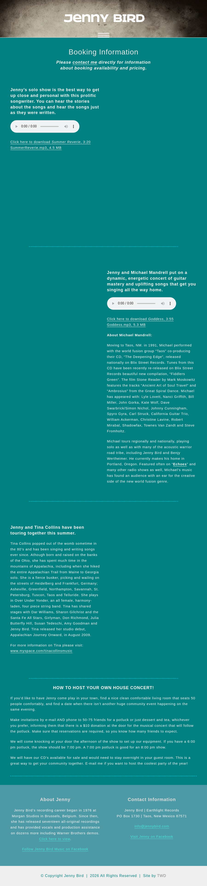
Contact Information (152, 799)
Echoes (180, 464)
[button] (103, 35)
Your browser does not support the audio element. (44, 126)
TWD (161, 876)
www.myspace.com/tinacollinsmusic (41, 651)
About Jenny (55, 799)
